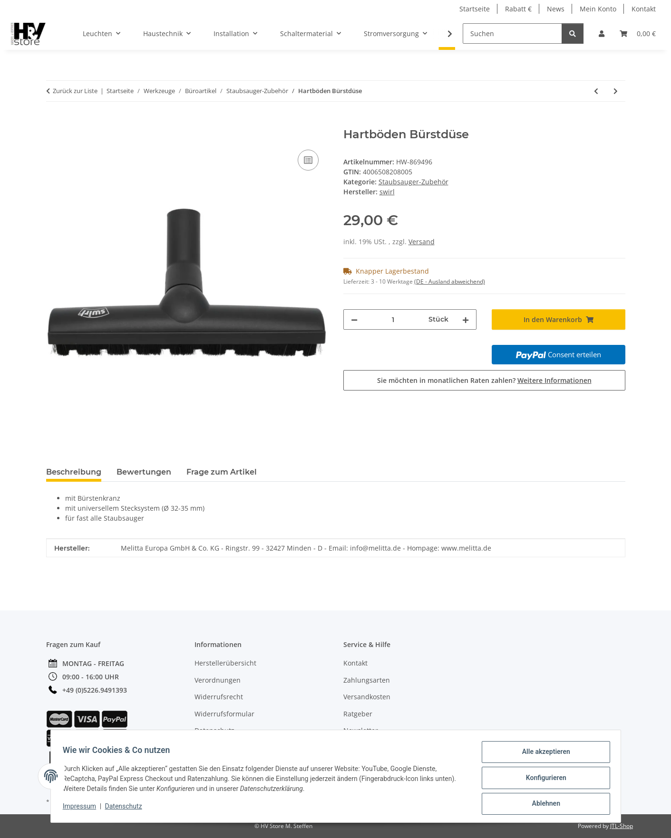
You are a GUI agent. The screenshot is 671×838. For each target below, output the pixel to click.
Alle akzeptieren (543, 755)
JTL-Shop (621, 826)
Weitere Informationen (554, 380)
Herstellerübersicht (225, 662)
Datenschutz (126, 808)
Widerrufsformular (224, 713)
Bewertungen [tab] (144, 471)
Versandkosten (366, 696)
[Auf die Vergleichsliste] (308, 160)
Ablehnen (543, 804)
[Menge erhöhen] (465, 319)
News (555, 8)
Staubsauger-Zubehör (413, 181)
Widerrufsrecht (218, 696)
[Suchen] (512, 33)
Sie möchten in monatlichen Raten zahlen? (484, 380)
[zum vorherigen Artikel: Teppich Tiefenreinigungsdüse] (596, 91)
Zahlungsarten (366, 680)
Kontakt (644, 8)
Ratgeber (357, 713)
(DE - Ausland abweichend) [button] (449, 281)
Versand (421, 241)
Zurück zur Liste (75, 90)
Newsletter (360, 730)
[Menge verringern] (354, 319)
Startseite (474, 8)
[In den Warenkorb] (53, 122)
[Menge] (393, 319)
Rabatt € (518, 8)
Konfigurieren (543, 779)
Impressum (82, 808)
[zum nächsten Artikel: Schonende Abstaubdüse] (615, 91)
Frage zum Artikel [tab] (221, 471)
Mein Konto (598, 8)
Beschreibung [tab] (73, 471)
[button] (601, 33)
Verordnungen (217, 680)
